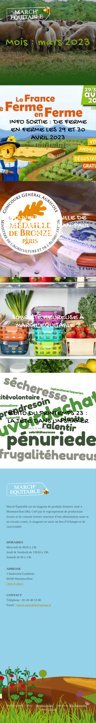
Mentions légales (44, 705)
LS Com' (52, 709)
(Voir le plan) (14, 583)
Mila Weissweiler (77, 705)
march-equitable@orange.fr (33, 605)
